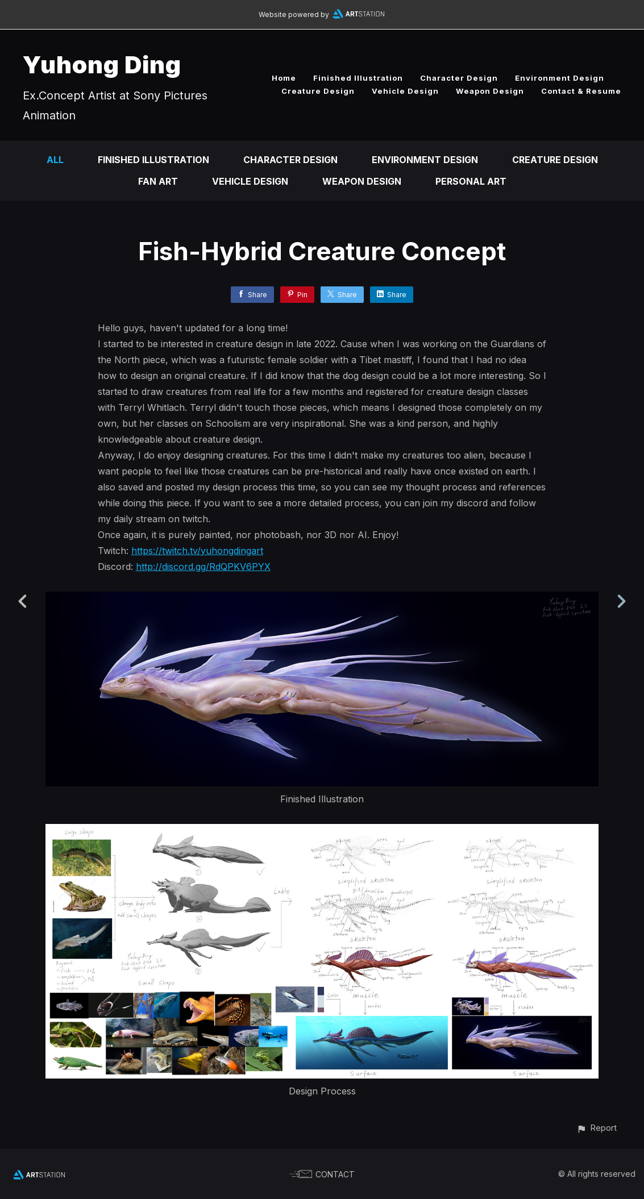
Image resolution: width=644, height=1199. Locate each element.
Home (284, 77)
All (55, 159)
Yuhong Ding (102, 64)
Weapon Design (490, 90)
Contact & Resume (581, 90)
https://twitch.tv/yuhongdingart (197, 550)
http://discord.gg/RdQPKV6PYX (203, 566)
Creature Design (318, 90)
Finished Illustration (358, 77)
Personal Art (470, 181)
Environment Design (559, 77)
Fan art (158, 181)
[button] (596, 1127)
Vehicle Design (405, 90)
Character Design (459, 77)
